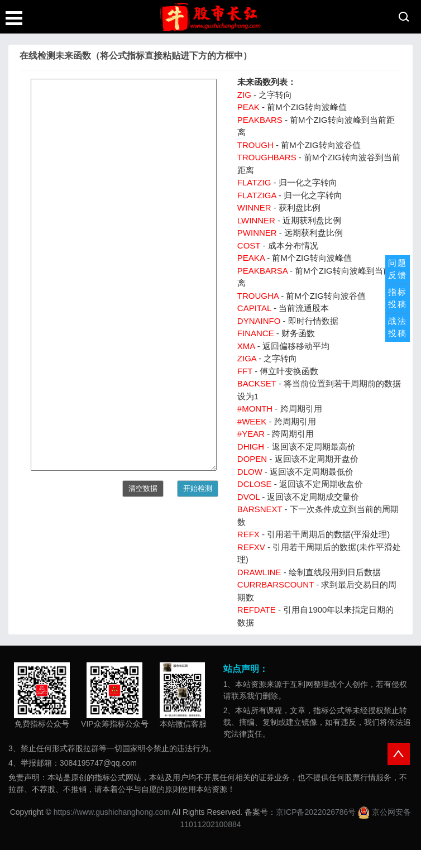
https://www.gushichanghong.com (112, 812)
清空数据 (142, 488)
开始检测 (197, 488)
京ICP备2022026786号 (316, 812)
